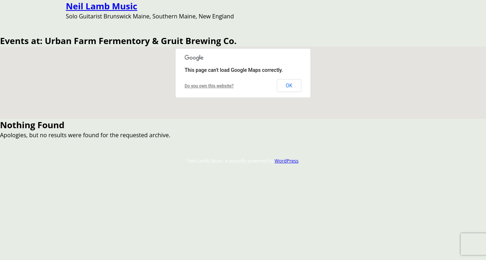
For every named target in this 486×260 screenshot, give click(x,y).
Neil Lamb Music (101, 6)
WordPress (287, 160)
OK (289, 85)
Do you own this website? (209, 85)
